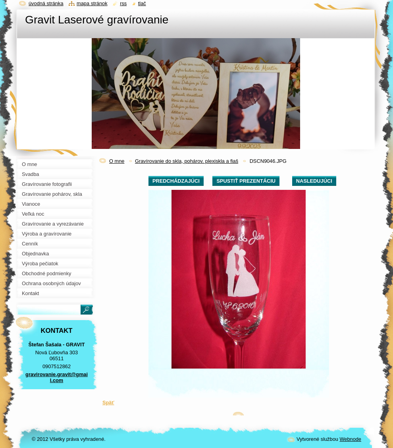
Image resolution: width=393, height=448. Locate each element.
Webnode (350, 439)
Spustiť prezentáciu (245, 181)
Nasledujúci (314, 181)
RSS (123, 3)
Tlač (142, 3)
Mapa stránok (92, 3)
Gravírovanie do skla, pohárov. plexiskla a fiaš (186, 161)
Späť (108, 403)
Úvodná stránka (46, 3)
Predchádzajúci (176, 181)
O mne (116, 161)
